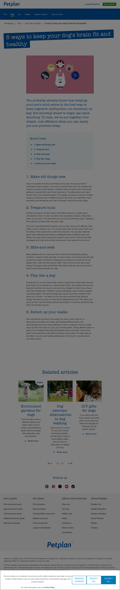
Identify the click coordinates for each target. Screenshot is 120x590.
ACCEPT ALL (108, 580)
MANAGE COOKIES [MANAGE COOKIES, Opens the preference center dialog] (79, 580)
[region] (60, 580)
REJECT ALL (94, 580)
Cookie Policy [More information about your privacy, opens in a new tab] (49, 587)
